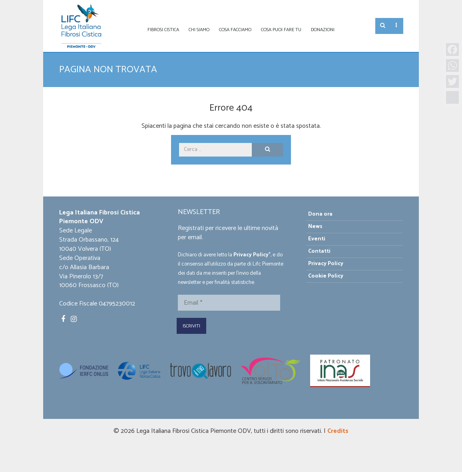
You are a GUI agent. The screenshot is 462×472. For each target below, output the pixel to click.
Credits (337, 431)
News (315, 226)
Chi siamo (199, 30)
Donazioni (323, 30)
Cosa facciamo (235, 30)
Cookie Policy (325, 276)
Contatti (319, 251)
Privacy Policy (251, 254)
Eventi (316, 239)
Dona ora (320, 214)
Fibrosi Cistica (163, 30)
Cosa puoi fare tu (281, 30)
